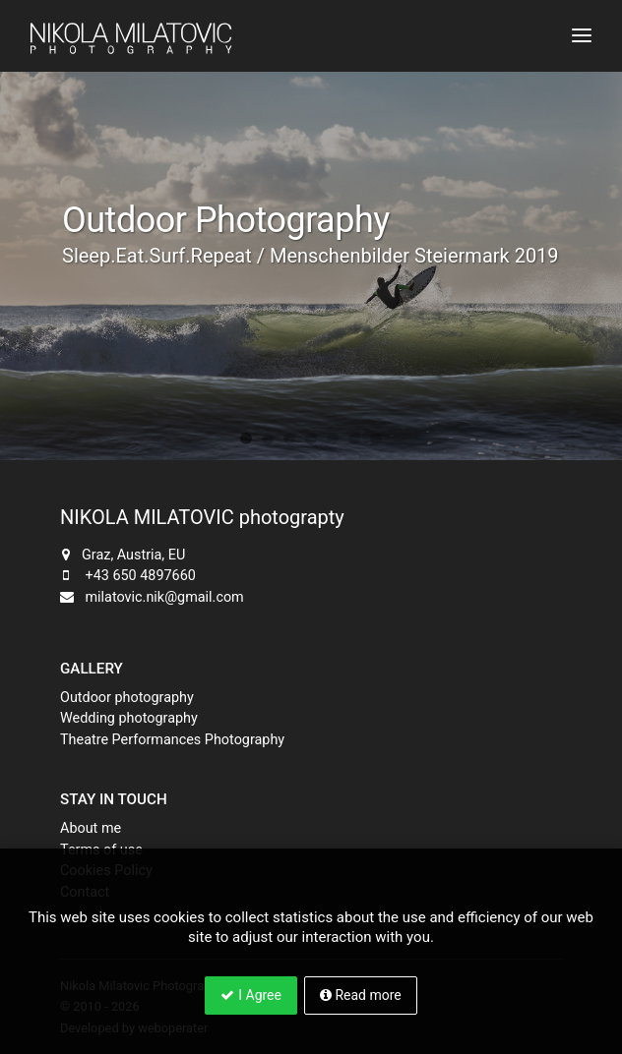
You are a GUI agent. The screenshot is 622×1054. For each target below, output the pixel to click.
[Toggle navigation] (581, 36)
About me (90, 828)
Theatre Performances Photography (172, 740)
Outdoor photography (127, 697)
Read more (361, 995)
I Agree (250, 995)
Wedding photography (129, 718)
